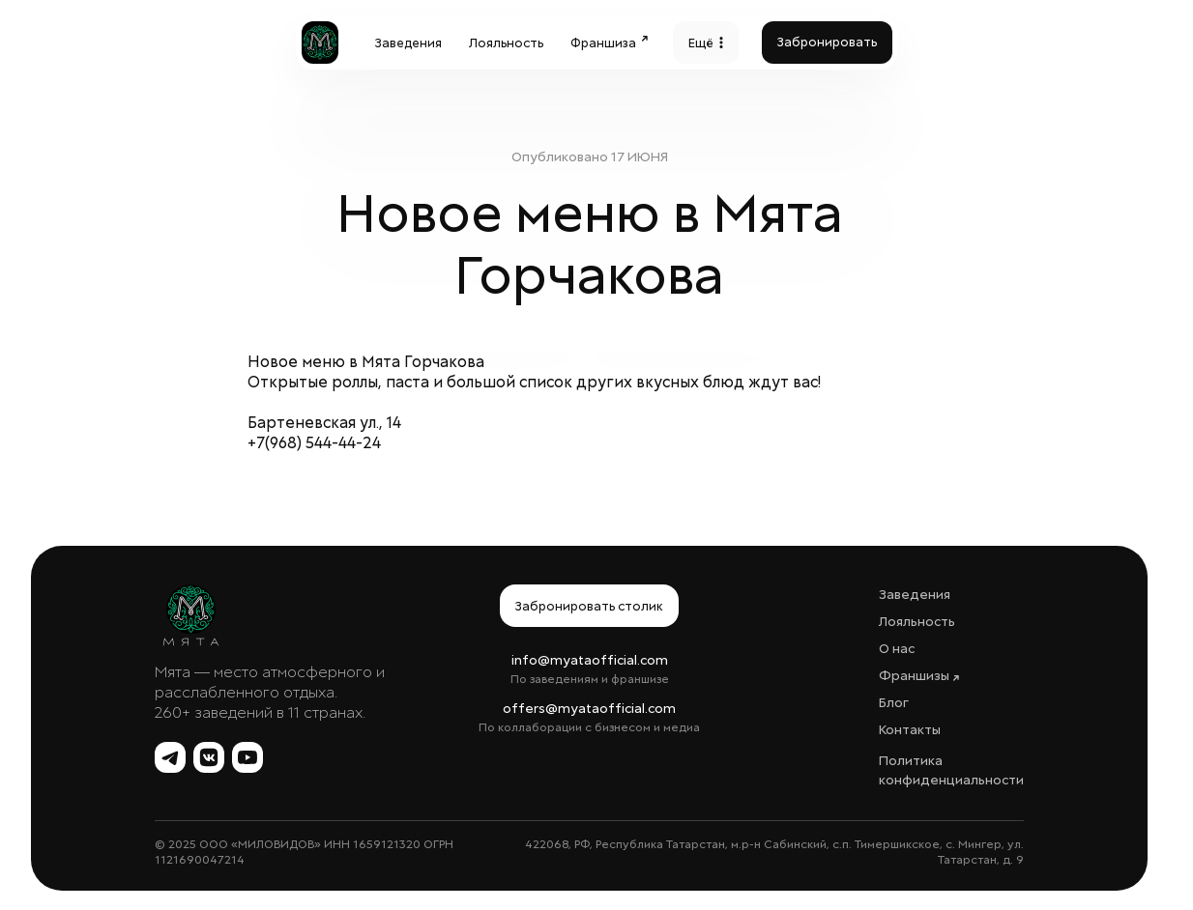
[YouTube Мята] (247, 757)
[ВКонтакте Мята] (208, 757)
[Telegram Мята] (170, 757)
